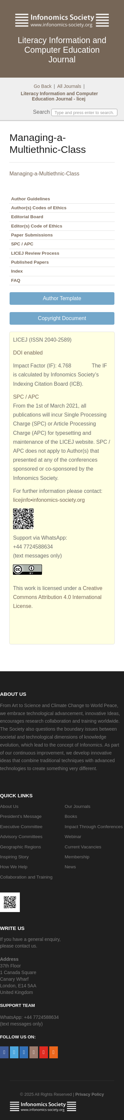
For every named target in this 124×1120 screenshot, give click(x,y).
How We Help (13, 866)
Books (71, 816)
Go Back (43, 86)
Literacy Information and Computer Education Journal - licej (59, 96)
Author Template (62, 298)
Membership (77, 856)
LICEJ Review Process (35, 253)
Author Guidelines (30, 198)
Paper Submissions (32, 234)
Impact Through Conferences (94, 826)
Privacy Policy (89, 1094)
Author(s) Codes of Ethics (38, 207)
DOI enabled (28, 353)
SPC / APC (22, 243)
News (70, 866)
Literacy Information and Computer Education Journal (62, 49)
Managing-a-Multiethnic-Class (44, 173)
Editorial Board (27, 216)
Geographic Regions (20, 846)
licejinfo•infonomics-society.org (49, 500)
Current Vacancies (83, 846)
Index (17, 271)
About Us (9, 806)
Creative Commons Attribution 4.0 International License (57, 597)
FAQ (15, 280)
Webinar (73, 836)
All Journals (69, 86)
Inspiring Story (14, 856)
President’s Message (21, 816)
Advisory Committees (21, 836)
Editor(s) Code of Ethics (36, 226)
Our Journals (78, 806)
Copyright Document (62, 318)
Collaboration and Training (26, 877)
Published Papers (30, 262)
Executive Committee (21, 826)
